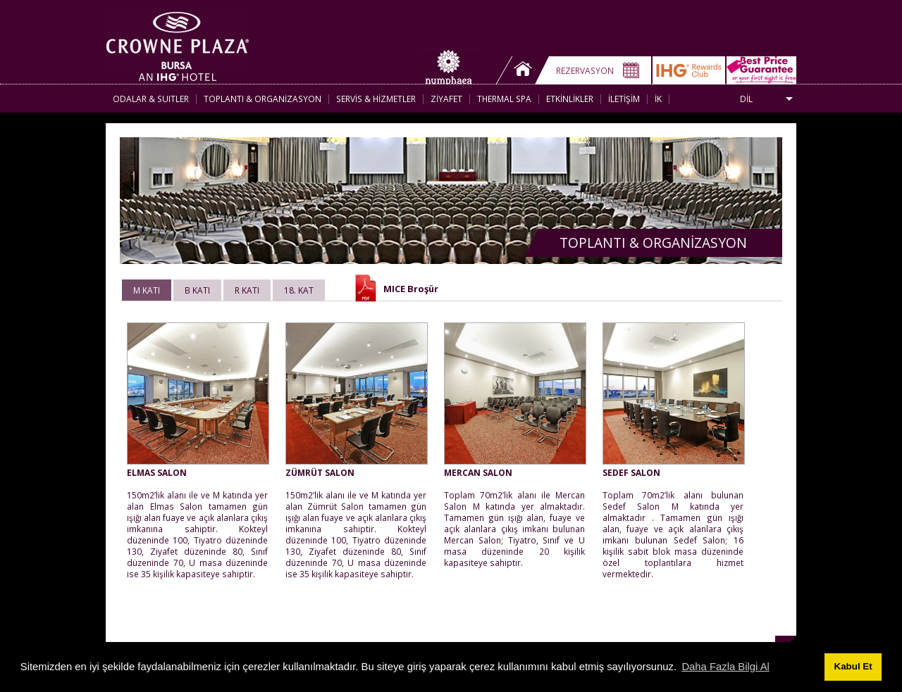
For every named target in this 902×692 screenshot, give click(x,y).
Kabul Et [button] (853, 666)
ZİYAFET (446, 98)
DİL (746, 98)
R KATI (247, 290)
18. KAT (299, 290)
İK (658, 98)
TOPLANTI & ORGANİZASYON (262, 98)
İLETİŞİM (624, 98)
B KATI (197, 290)
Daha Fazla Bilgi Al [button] (725, 666)
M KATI (146, 290)
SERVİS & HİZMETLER (376, 98)
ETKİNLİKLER (569, 98)
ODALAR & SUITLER (151, 98)
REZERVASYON (585, 70)
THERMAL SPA (504, 98)
